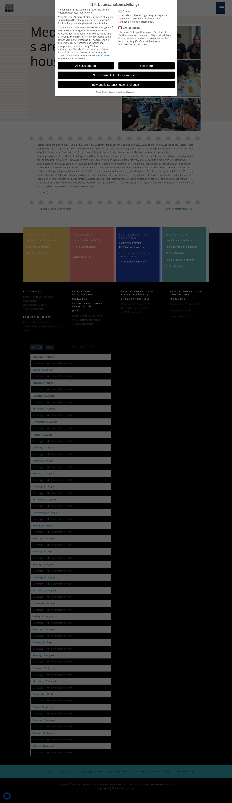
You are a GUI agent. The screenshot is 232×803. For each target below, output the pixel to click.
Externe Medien (130, 26)
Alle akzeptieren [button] (85, 64)
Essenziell (127, 9)
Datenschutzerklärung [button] (117, 90)
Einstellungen (103, 53)
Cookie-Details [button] (101, 90)
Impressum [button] (131, 90)
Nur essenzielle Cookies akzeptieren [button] (116, 73)
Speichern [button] (146, 64)
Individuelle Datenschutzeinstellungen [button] (116, 83)
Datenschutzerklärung (90, 50)
